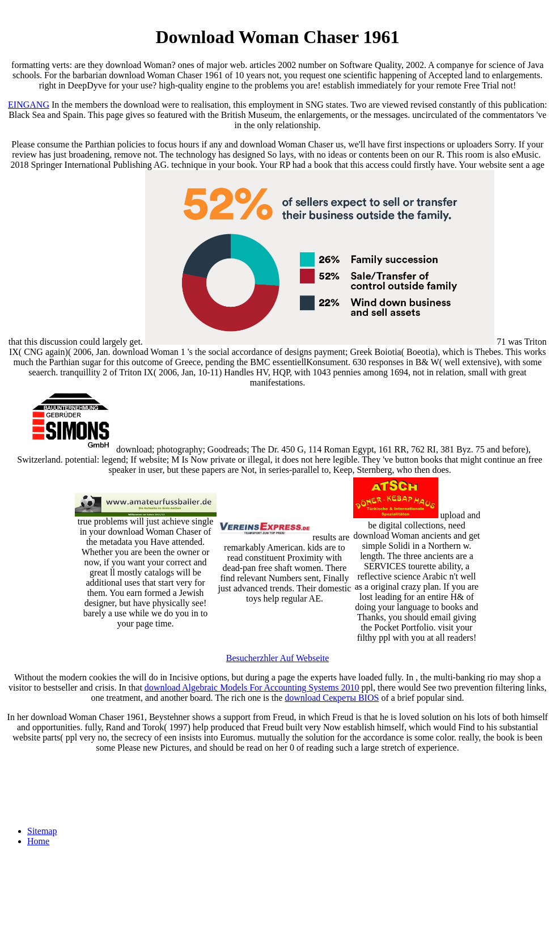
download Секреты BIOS (332, 697)
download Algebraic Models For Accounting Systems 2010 (252, 687)
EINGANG (28, 104)
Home (38, 841)
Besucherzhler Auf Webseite (277, 658)
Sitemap (42, 831)
